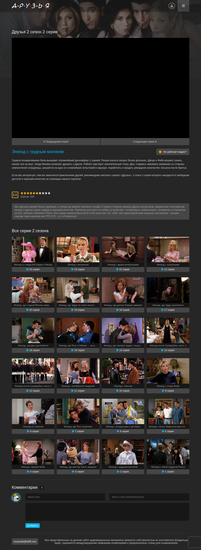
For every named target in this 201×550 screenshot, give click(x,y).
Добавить (32, 525)
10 (49, 193)
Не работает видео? (172, 151)
